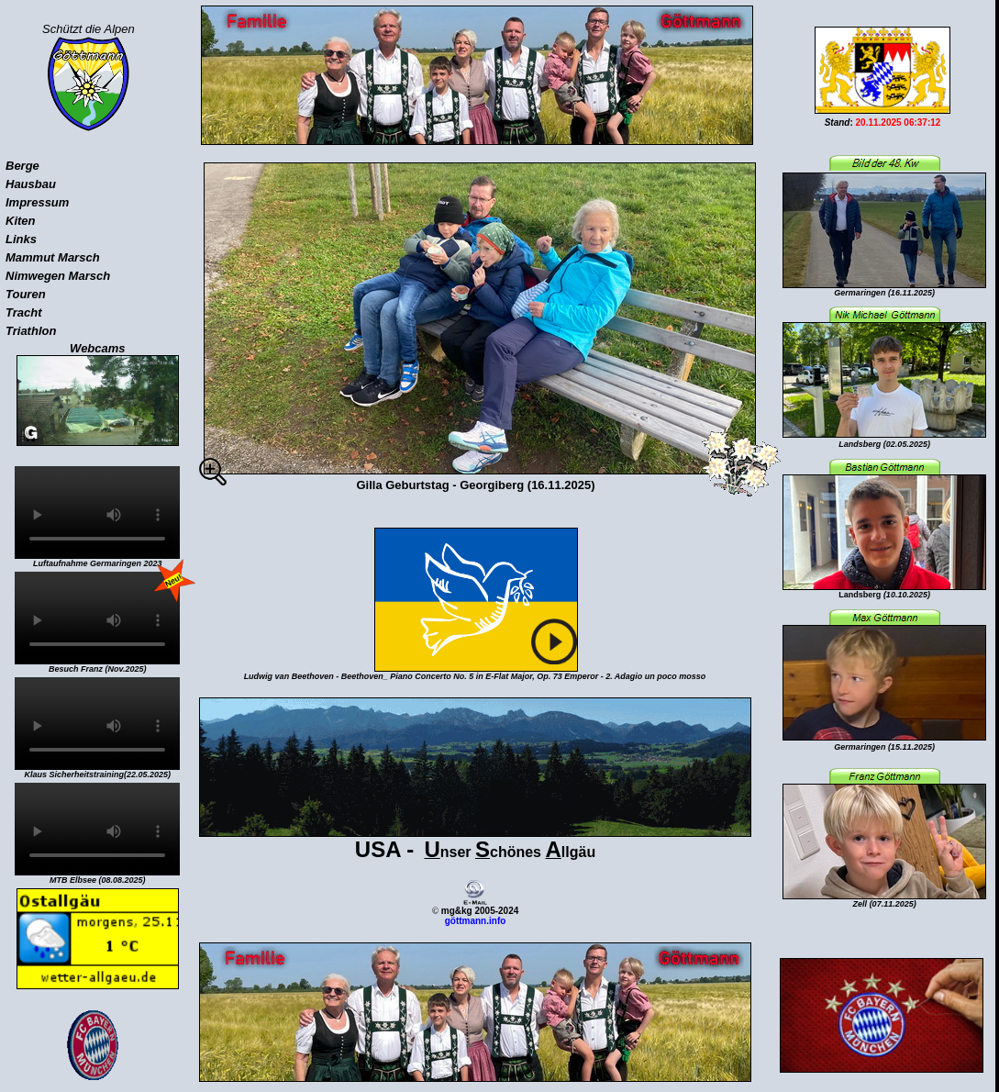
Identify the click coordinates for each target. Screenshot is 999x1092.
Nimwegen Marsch (58, 276)
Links (21, 239)
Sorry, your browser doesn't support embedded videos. (97, 512)
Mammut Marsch (53, 257)
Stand (837, 122)
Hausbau (31, 184)
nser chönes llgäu (475, 852)
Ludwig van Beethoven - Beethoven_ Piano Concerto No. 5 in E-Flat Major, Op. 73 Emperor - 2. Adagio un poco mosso (475, 676)
